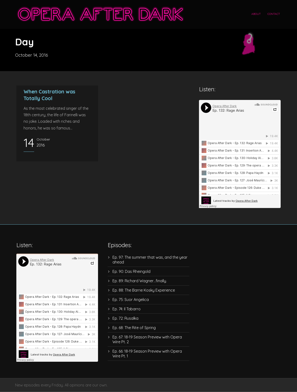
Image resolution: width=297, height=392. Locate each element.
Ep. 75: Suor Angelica (130, 299)
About (256, 14)
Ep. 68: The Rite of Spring (134, 327)
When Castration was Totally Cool (49, 94)
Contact (273, 14)
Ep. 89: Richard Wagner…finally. (139, 280)
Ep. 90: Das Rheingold (131, 271)
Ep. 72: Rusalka (125, 318)
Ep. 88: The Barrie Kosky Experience (143, 290)
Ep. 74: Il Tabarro (126, 308)
